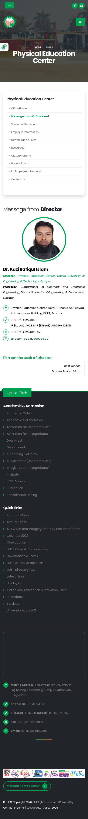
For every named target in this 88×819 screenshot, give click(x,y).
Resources (17, 148)
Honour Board (19, 163)
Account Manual (19, 515)
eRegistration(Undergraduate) (29, 461)
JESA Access (16, 481)
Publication (15, 488)
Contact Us (18, 179)
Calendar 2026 (17, 536)
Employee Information (25, 132)
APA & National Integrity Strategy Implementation (43, 529)
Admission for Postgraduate (27, 434)
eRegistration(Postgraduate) (28, 468)
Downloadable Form (23, 140)
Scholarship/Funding (22, 495)
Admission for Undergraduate (28, 427)
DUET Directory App (21, 570)
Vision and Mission (23, 124)
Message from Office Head (30, 116)
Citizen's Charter (21, 155)
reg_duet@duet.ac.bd (33, 731)
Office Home (19, 108)
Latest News (16, 576)
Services (13, 604)
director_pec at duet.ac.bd (29, 339)
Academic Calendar (22, 413)
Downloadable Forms (22, 556)
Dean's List (14, 440)
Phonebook (15, 597)
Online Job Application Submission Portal (37, 590)
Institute (13, 474)
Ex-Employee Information (27, 171)
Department (16, 447)
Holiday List (15, 583)
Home (38, 47)
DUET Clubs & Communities (27, 549)
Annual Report (17, 522)
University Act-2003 (21, 610)
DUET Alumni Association (25, 563)
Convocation (16, 542)
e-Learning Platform (22, 454)
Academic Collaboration (25, 420)
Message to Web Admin (27, 786)
